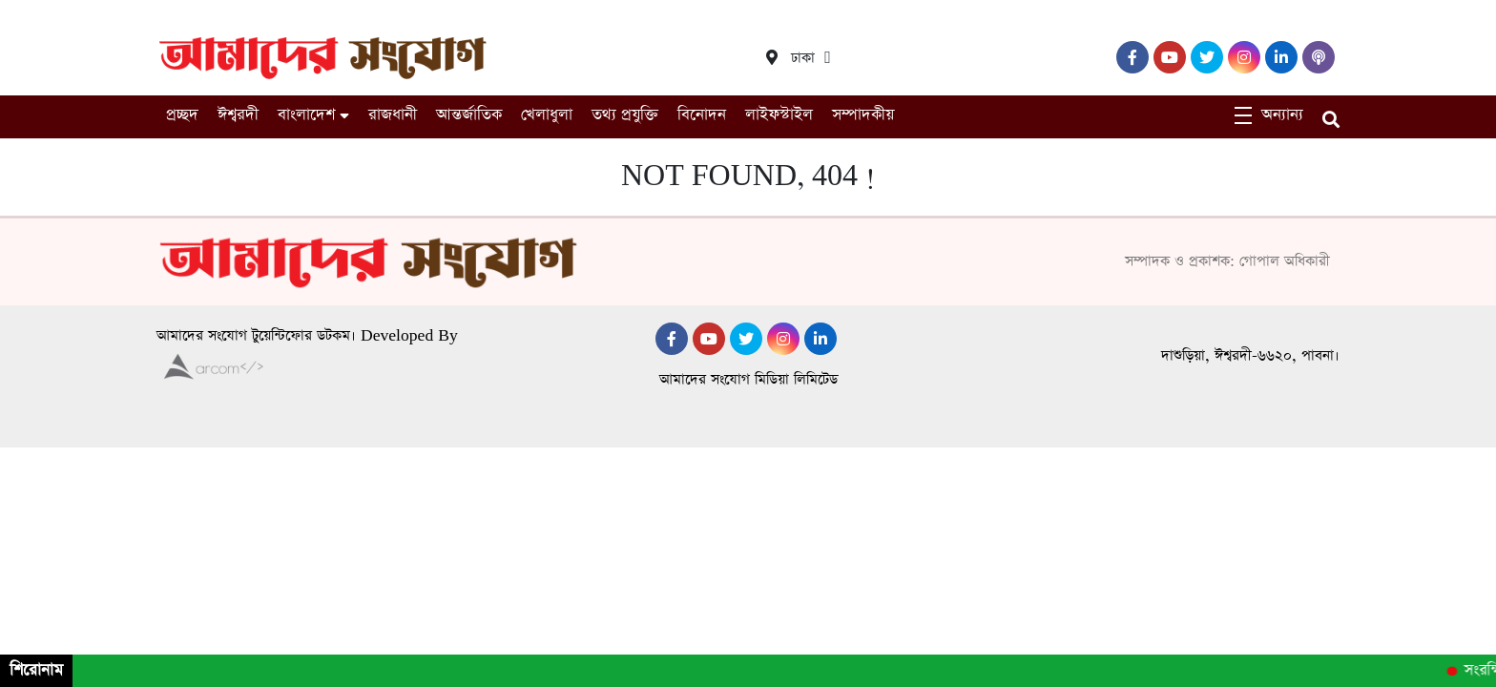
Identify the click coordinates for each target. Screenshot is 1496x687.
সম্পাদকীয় (863, 115)
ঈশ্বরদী (238, 115)
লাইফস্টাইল (779, 115)
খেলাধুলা (546, 115)
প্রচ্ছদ (182, 115)
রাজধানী (392, 115)
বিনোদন (701, 115)
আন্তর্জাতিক (469, 115)
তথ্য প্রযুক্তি (625, 115)
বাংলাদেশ (306, 115)
